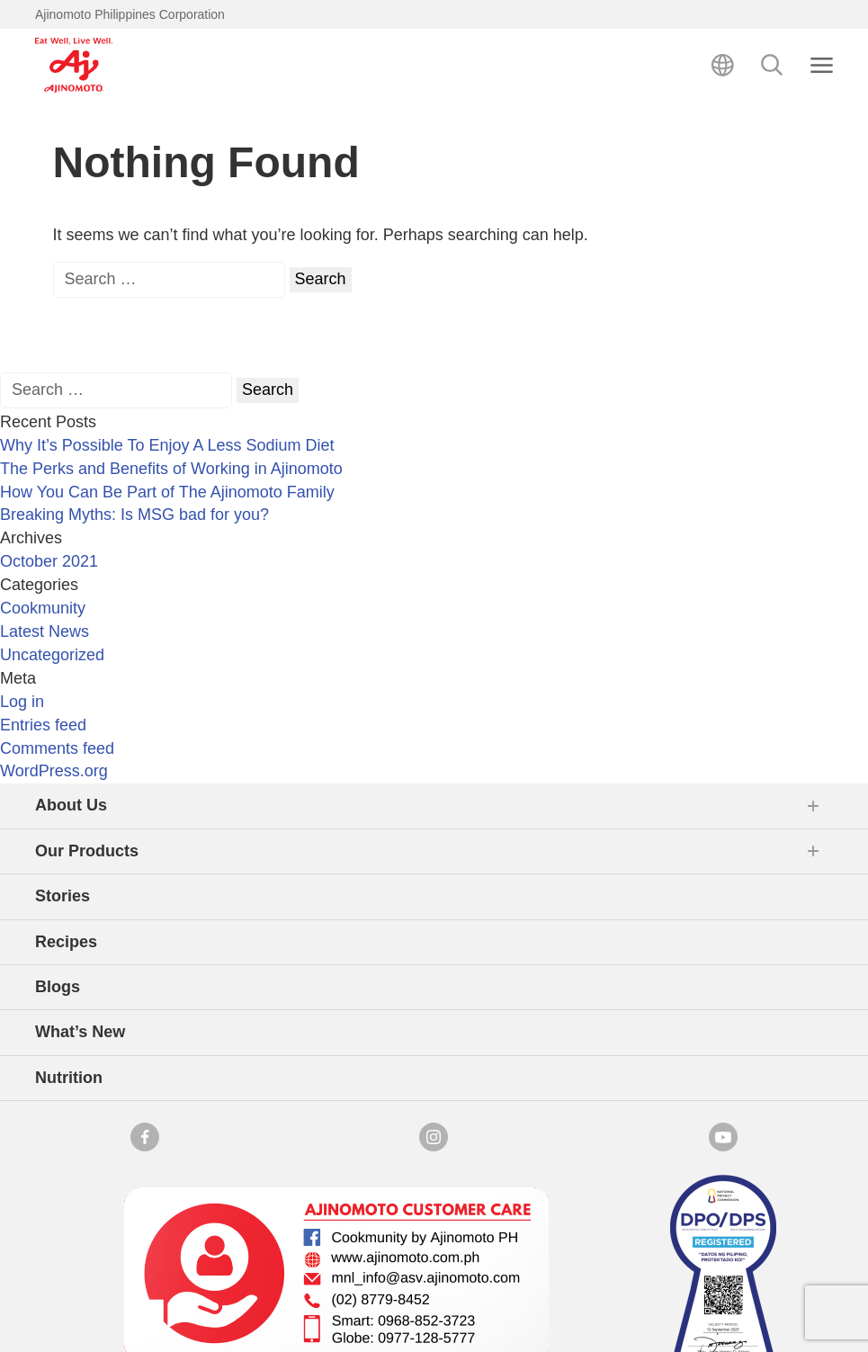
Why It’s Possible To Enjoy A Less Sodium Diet (167, 445)
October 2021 (49, 561)
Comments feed (57, 748)
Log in (22, 702)
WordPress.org (54, 771)
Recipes (66, 942)
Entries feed (43, 725)
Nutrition (69, 1078)
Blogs (57, 987)
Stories (62, 896)
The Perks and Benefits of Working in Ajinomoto (171, 469)
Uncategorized (52, 655)
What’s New (80, 1032)
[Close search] (821, 65)
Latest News (44, 631)
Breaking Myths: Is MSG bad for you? (134, 515)
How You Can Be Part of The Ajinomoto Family (167, 492)
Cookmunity (42, 608)
